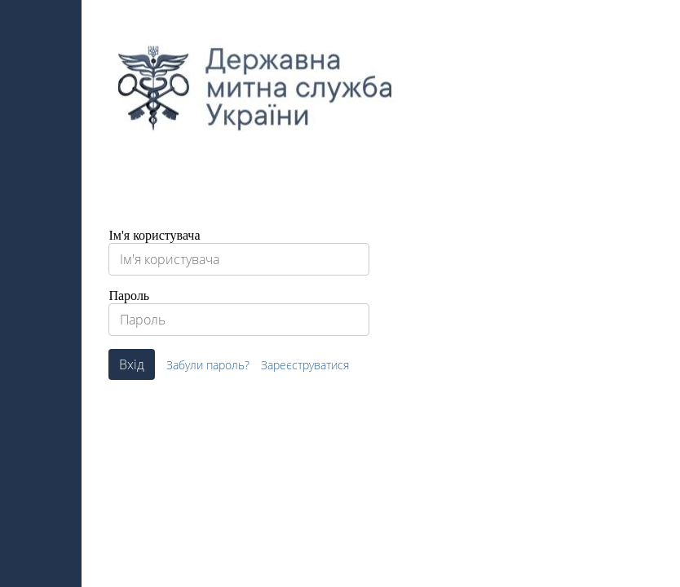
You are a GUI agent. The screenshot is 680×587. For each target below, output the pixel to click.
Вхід (131, 364)
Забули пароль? (207, 365)
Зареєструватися (305, 365)
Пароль (128, 295)
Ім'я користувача (154, 235)
